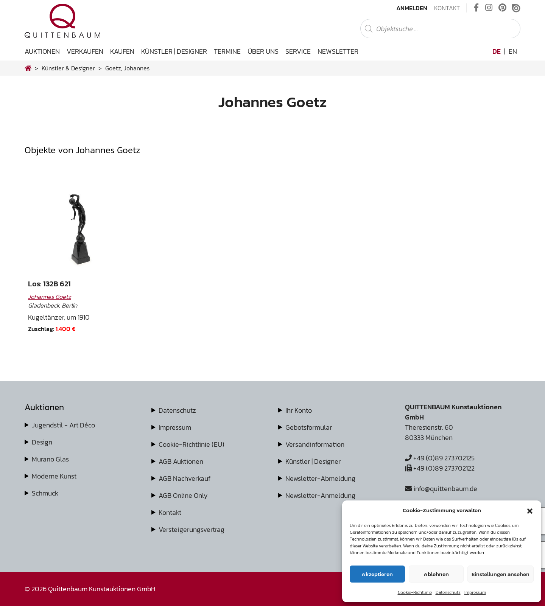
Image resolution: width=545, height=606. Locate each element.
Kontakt (447, 7)
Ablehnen (436, 574)
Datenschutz (448, 592)
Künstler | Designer (174, 51)
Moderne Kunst (54, 476)
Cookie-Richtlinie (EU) (191, 444)
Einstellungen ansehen (500, 574)
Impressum (475, 592)
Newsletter (338, 51)
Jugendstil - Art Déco (63, 425)
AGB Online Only (183, 495)
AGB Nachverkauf (184, 478)
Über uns (263, 51)
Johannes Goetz (49, 296)
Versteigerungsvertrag (191, 529)
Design (42, 442)
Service (298, 51)
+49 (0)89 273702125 (440, 458)
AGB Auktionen (181, 461)
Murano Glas (50, 459)
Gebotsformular (308, 427)
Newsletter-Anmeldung (320, 495)
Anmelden (411, 7)
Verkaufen (85, 51)
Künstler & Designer (68, 68)
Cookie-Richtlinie (415, 592)
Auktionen (42, 51)
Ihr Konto (298, 410)
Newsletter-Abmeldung (320, 478)
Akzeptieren (377, 574)
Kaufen (122, 51)
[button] (530, 510)
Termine (227, 51)
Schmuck (45, 493)
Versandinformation (314, 444)
